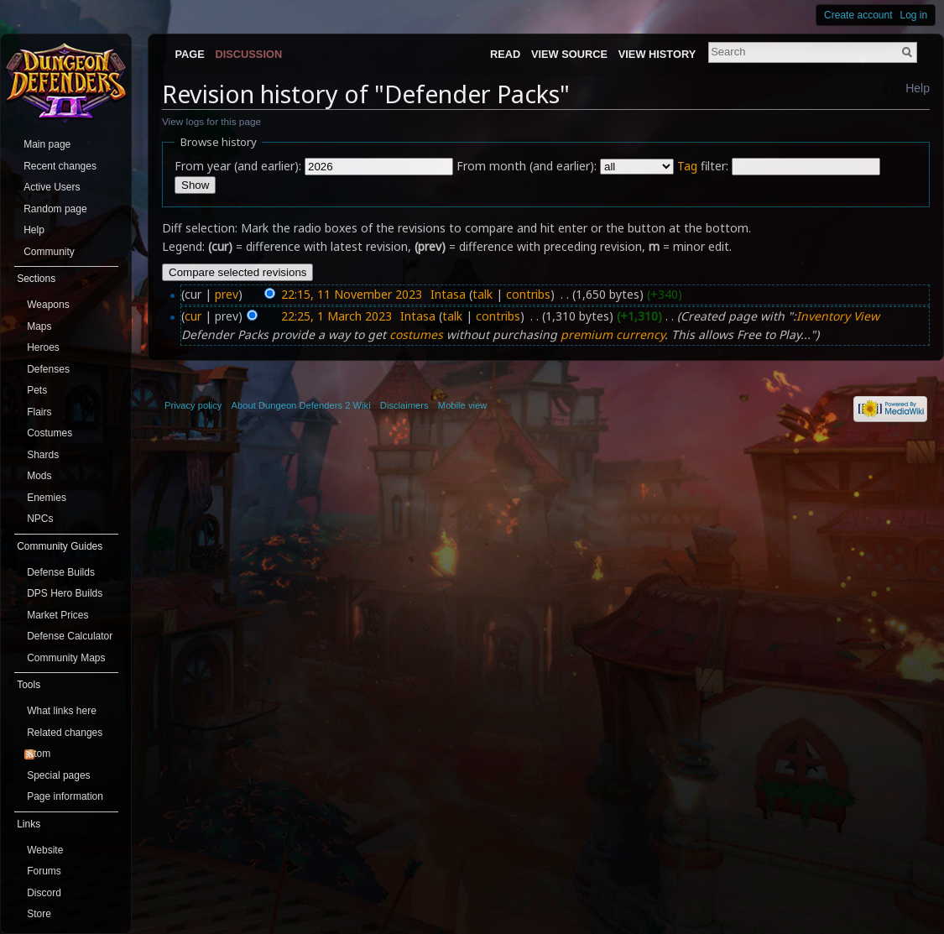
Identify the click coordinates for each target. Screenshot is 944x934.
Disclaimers (404, 405)
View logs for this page (211, 121)
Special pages (58, 775)
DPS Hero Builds (64, 593)
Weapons (48, 304)
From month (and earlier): (526, 166)
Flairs (39, 412)
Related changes (64, 732)
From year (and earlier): (238, 166)
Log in (914, 15)
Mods (39, 476)
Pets (37, 390)
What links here (61, 711)
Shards (43, 455)
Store (39, 914)
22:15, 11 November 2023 (351, 294)
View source (569, 54)
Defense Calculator (69, 636)
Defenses (48, 369)
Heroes (43, 347)
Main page (46, 144)
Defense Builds (61, 572)
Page (189, 54)
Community (49, 252)
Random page (54, 209)
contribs (528, 294)
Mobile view (462, 405)
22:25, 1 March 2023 (336, 316)
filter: (702, 166)
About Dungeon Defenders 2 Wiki (301, 405)
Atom (38, 753)
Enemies (46, 498)
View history (657, 54)
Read (505, 54)
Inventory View (837, 316)
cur (193, 316)
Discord (44, 893)
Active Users (51, 187)
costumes (416, 334)
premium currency (613, 334)
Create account (858, 15)
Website (45, 850)
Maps (39, 326)
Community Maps (66, 658)
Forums (44, 871)
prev (226, 294)
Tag (687, 166)
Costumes (49, 433)
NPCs (40, 518)
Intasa (448, 294)
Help (917, 88)
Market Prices (57, 615)
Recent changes (59, 166)
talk (482, 294)
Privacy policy (193, 405)
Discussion (249, 54)
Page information (65, 796)
